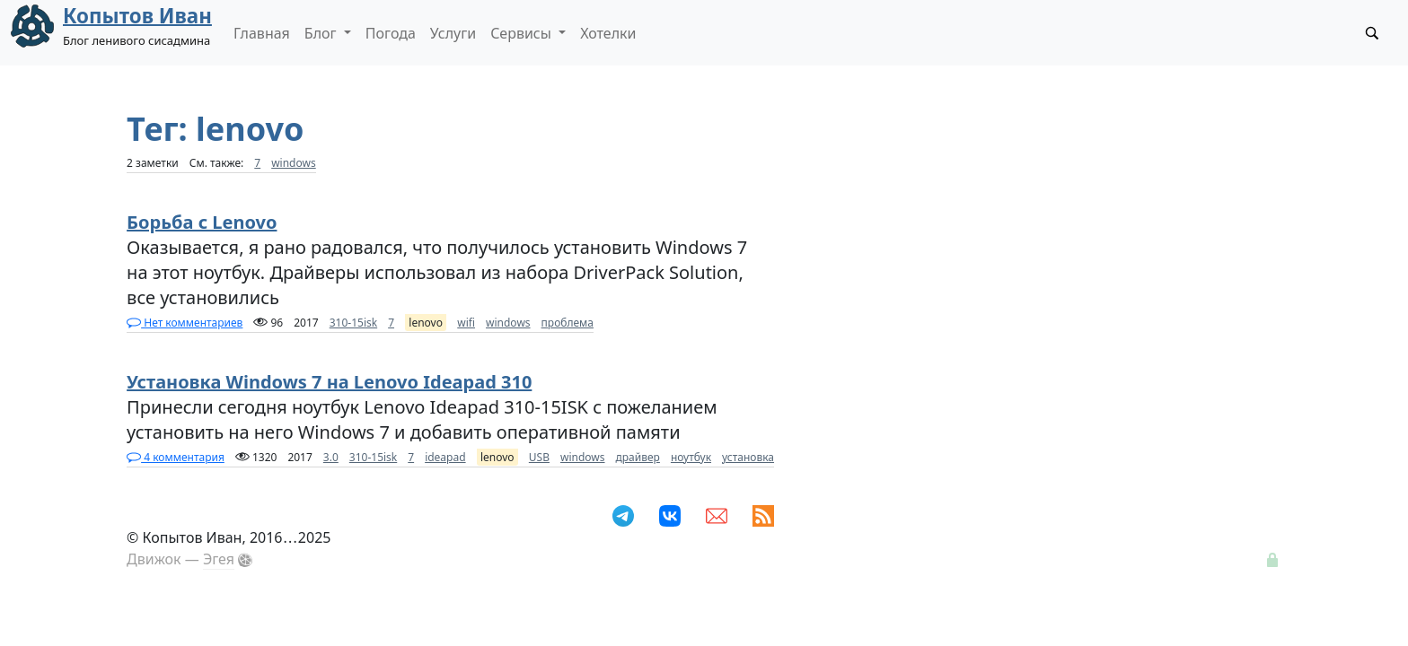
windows (293, 162)
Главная (261, 33)
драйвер (638, 457)
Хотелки (608, 33)
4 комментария (175, 457)
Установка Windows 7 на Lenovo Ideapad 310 (329, 382)
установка (748, 457)
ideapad (445, 457)
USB (539, 457)
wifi (466, 322)
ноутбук (691, 457)
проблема (567, 322)
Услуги (453, 33)
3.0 (331, 457)
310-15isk (353, 322)
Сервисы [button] (522, 33)
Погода (390, 33)
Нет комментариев (184, 322)
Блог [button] (322, 33)
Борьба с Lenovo (202, 222)
